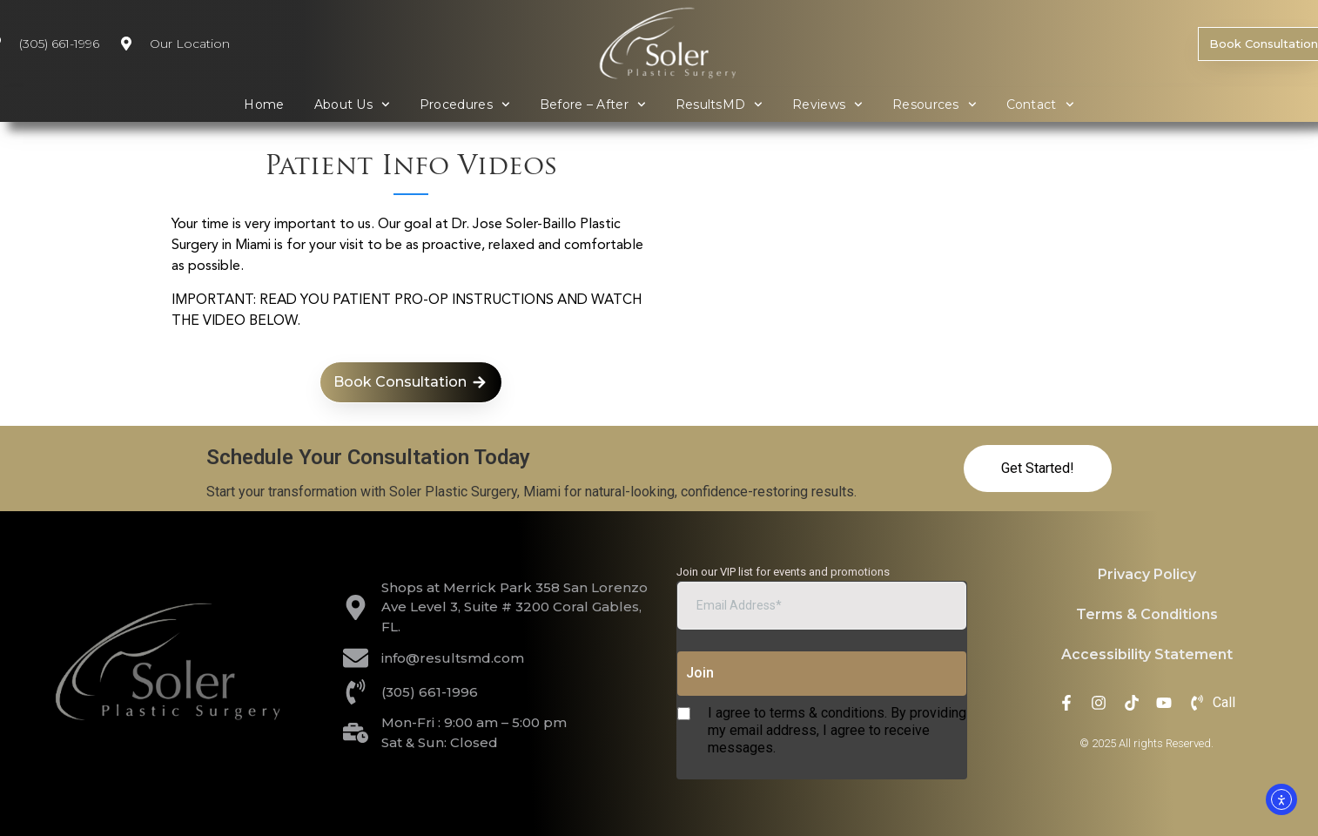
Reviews (827, 104)
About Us (352, 104)
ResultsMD (719, 104)
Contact (1040, 104)
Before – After (593, 104)
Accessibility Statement (1147, 654)
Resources (934, 104)
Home (264, 104)
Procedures (465, 104)
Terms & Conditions (1147, 614)
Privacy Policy (1147, 574)
